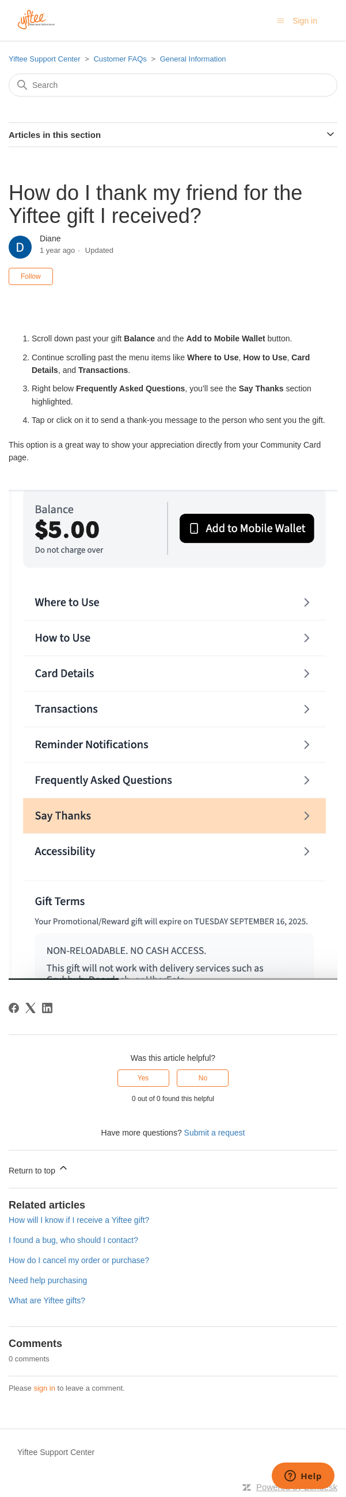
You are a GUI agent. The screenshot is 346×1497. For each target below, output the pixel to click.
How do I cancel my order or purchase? (79, 1260)
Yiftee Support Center (45, 59)
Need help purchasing (48, 1280)
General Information (193, 59)
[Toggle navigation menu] (280, 20)
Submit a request (214, 1132)
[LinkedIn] (47, 1008)
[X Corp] (30, 1008)
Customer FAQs (119, 59)
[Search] (173, 85)
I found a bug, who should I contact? (73, 1240)
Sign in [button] (304, 20)
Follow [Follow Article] (31, 276)
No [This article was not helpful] (203, 1078)
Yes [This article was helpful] (143, 1078)
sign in (44, 1388)
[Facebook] (14, 1008)
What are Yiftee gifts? (47, 1300)
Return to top (39, 1168)
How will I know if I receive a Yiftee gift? (79, 1220)
